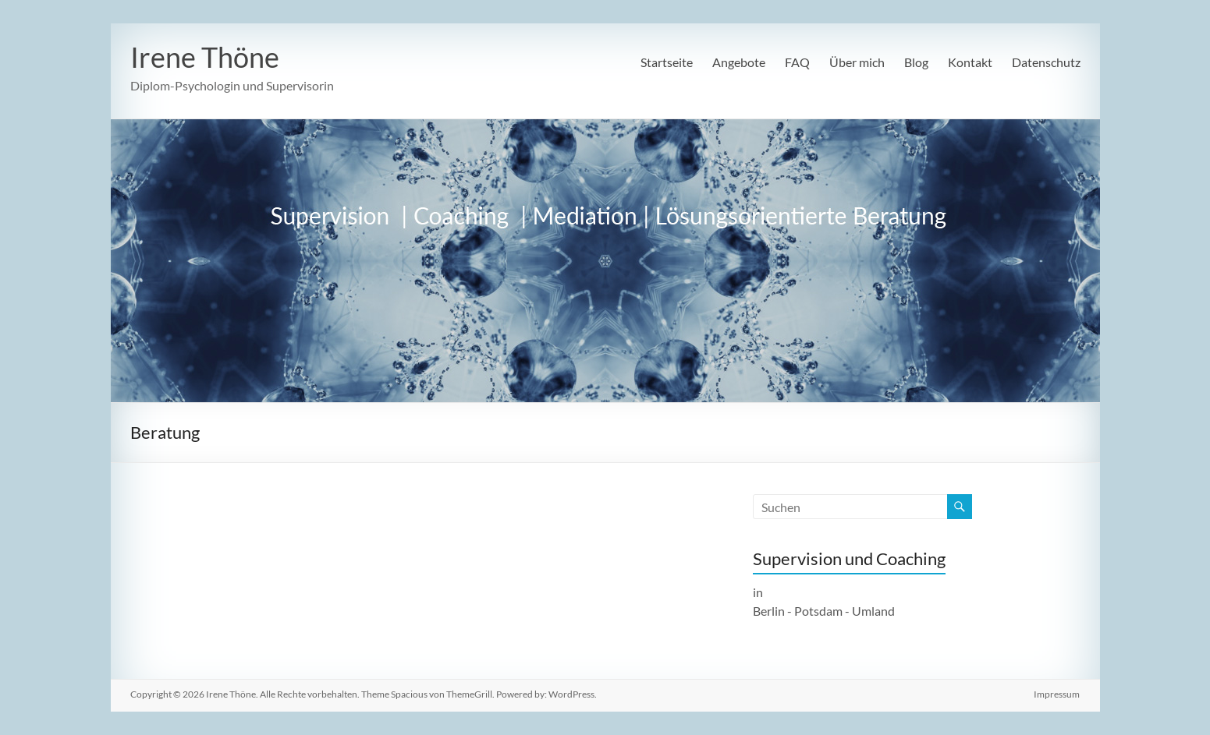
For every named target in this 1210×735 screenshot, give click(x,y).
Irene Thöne (204, 57)
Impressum (1057, 694)
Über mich (857, 62)
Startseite (666, 62)
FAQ (797, 62)
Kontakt (970, 62)
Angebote (738, 62)
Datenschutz (1046, 62)
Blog (916, 62)
